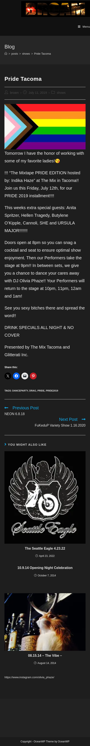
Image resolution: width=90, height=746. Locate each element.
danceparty (20, 390)
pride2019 (52, 390)
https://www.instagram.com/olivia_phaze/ (29, 677)
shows (61, 92)
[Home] (5, 53)
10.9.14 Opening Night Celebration (45, 568)
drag (32, 390)
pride (41, 390)
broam (14, 92)
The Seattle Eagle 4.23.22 (45, 548)
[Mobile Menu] (84, 27)
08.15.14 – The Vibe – (45, 655)
